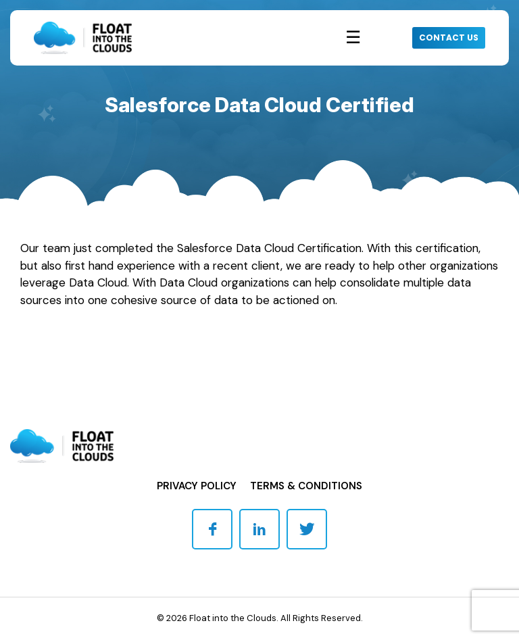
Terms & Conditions (306, 486)
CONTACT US (448, 37)
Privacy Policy (197, 486)
